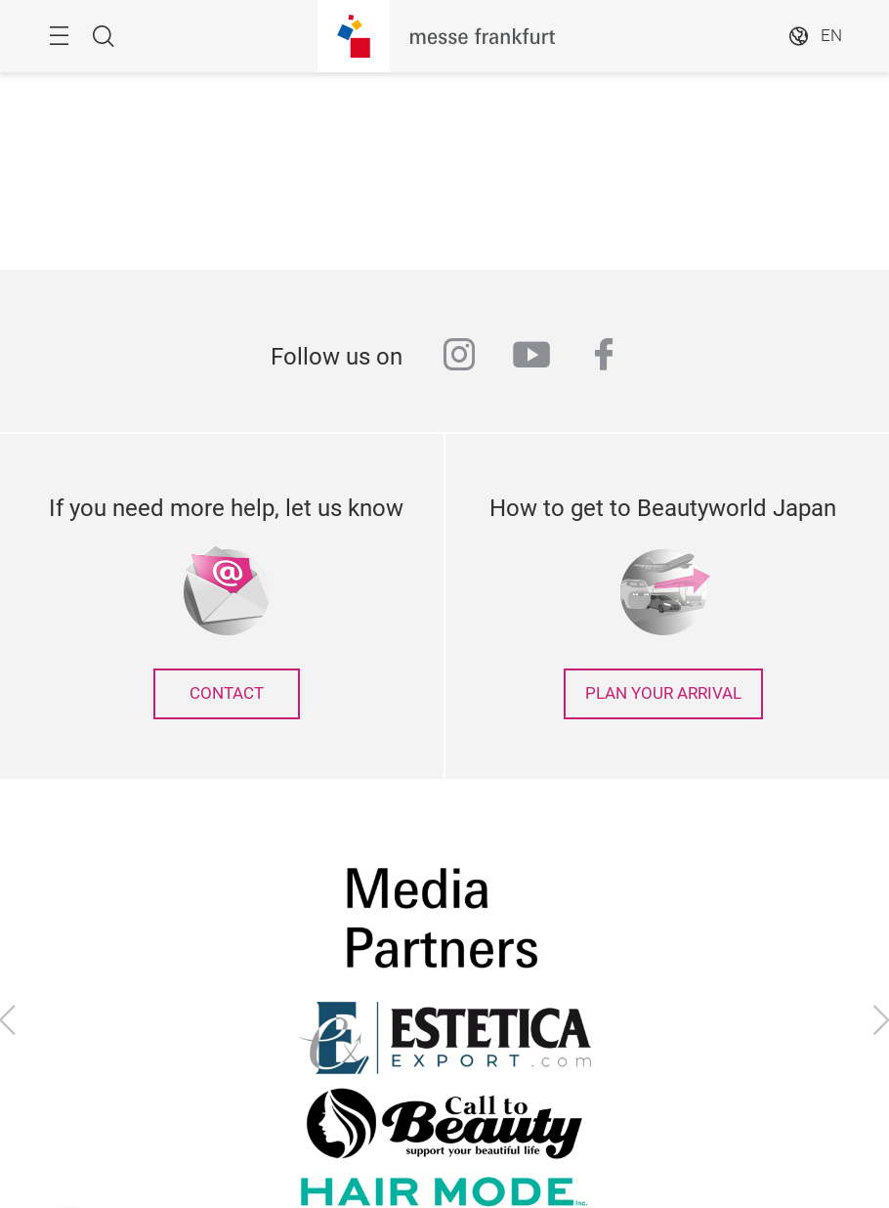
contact (227, 693)
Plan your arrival (663, 693)
